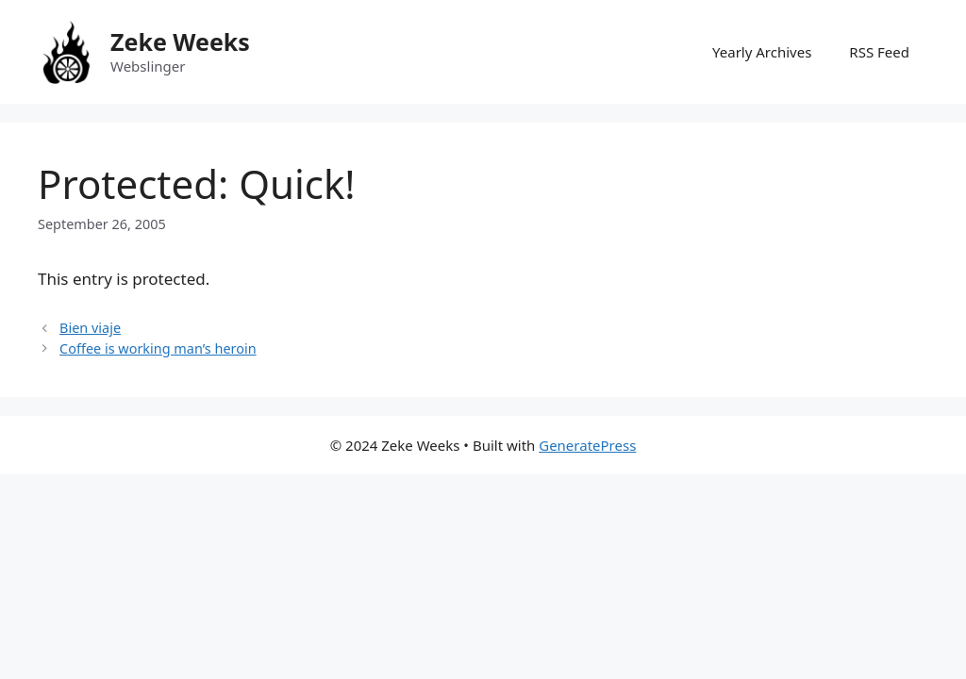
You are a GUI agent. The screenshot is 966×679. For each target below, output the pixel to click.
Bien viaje (90, 328)
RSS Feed (879, 51)
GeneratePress (587, 445)
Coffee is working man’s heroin (158, 348)
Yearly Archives (761, 51)
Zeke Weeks (180, 41)
